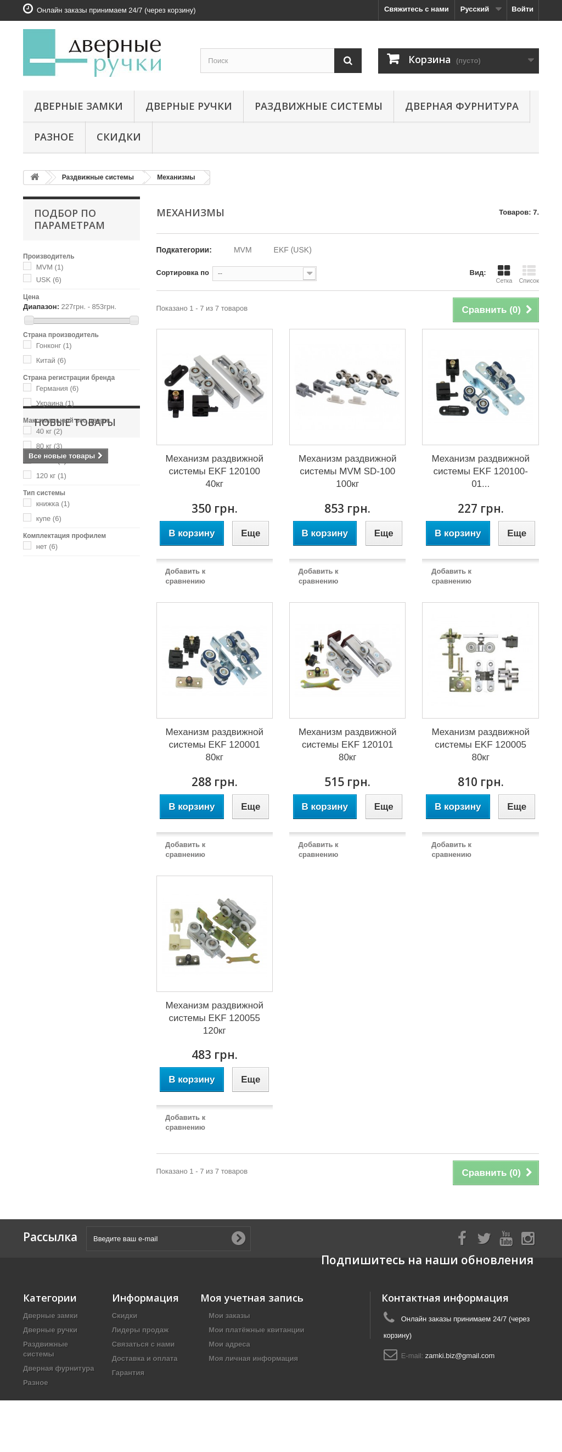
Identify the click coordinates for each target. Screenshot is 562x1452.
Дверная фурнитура (462, 106)
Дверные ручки (188, 106)
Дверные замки (78, 106)
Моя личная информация (253, 1358)
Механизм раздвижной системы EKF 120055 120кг (214, 1018)
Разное (54, 136)
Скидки (119, 136)
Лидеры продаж (140, 1330)
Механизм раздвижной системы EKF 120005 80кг (480, 745)
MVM (50, 267)
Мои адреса (229, 1344)
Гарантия (128, 1373)
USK (48, 280)
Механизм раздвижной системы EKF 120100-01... (480, 471)
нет (47, 546)
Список (529, 274)
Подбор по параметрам (69, 219)
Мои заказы (229, 1315)
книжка (53, 504)
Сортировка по (182, 272)
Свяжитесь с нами (416, 9)
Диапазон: (41, 306)
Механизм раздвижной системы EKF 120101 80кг (348, 745)
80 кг (49, 446)
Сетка (504, 274)
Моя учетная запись (252, 1297)
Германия (57, 388)
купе (48, 518)
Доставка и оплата (145, 1358)
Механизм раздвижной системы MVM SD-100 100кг (348, 471)
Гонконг (54, 345)
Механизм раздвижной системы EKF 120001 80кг (214, 745)
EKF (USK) (293, 249)
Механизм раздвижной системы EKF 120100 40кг (214, 471)
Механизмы (176, 177)
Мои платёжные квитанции (256, 1330)
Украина (55, 403)
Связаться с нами (143, 1344)
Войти (522, 9)
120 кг (51, 476)
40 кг (49, 431)
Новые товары (75, 589)
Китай (51, 360)
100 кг (51, 461)
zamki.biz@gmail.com (460, 1356)
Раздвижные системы (319, 106)
